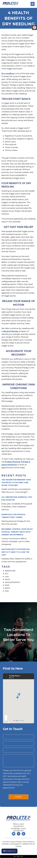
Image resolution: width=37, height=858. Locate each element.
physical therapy (10, 331)
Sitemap (5, 844)
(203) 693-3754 (19, 826)
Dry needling (7, 73)
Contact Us (9, 851)
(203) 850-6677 (18, 831)
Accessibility (15, 844)
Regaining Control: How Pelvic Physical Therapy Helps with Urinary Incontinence (17, 532)
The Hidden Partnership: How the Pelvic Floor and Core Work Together (16, 482)
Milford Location (18, 824)
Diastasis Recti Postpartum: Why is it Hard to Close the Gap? (15, 552)
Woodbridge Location (18, 828)
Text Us (18, 856)
